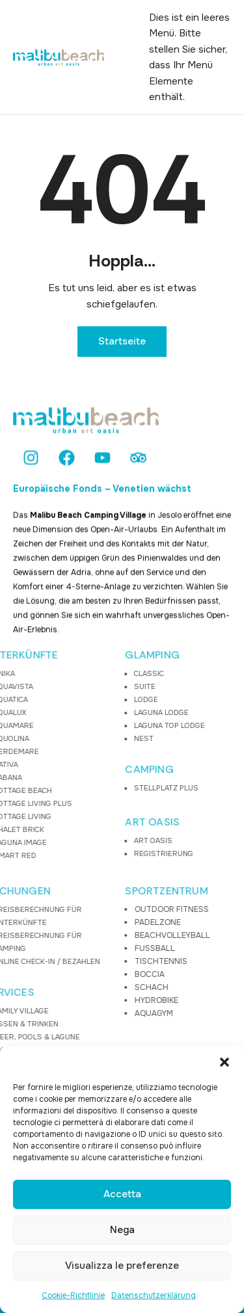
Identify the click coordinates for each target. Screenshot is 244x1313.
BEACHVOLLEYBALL (119, 935)
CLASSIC (96, 673)
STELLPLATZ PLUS (113, 787)
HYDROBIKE (104, 1000)
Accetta (122, 1194)
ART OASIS (100, 822)
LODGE (93, 699)
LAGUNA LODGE (108, 712)
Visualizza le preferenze (122, 1265)
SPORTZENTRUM (114, 891)
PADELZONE (105, 922)
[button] (224, 1062)
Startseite (122, 341)
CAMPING (97, 769)
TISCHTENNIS (108, 961)
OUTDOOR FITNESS (119, 909)
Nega (122, 1229)
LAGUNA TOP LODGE (116, 725)
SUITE (92, 686)
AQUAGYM (101, 1013)
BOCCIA (97, 974)
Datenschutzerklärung (153, 1295)
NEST (91, 738)
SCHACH (99, 987)
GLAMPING (100, 655)
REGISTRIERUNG (111, 853)
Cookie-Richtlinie (73, 1295)
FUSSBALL (102, 948)
